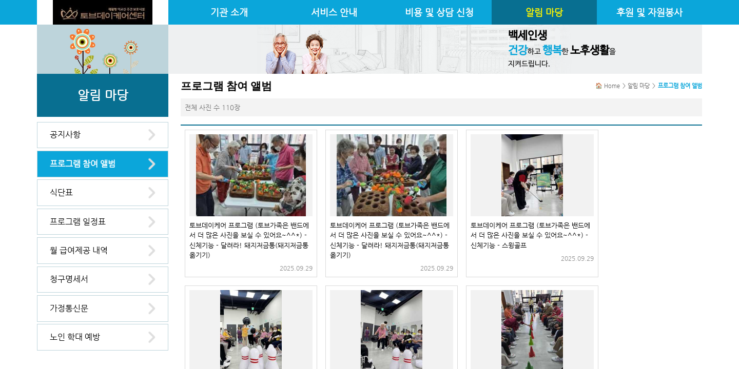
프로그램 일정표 (78, 222)
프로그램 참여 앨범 (82, 164)
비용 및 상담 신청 (439, 12)
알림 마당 (544, 12)
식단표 (61, 192)
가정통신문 (69, 308)
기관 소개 (229, 12)
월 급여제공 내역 (79, 250)
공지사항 (65, 134)
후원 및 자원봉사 (649, 12)
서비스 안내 (334, 12)
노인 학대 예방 (75, 337)
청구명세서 (69, 279)
